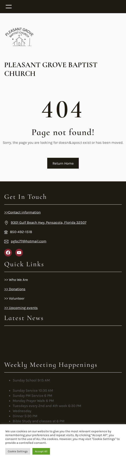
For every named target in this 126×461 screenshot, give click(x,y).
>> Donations (14, 289)
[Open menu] (63, 6)
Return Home (63, 163)
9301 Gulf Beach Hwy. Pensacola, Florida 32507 (48, 222)
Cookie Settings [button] (18, 451)
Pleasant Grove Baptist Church (50, 69)
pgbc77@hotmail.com (28, 241)
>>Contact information (22, 212)
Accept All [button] (41, 451)
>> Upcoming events (21, 308)
